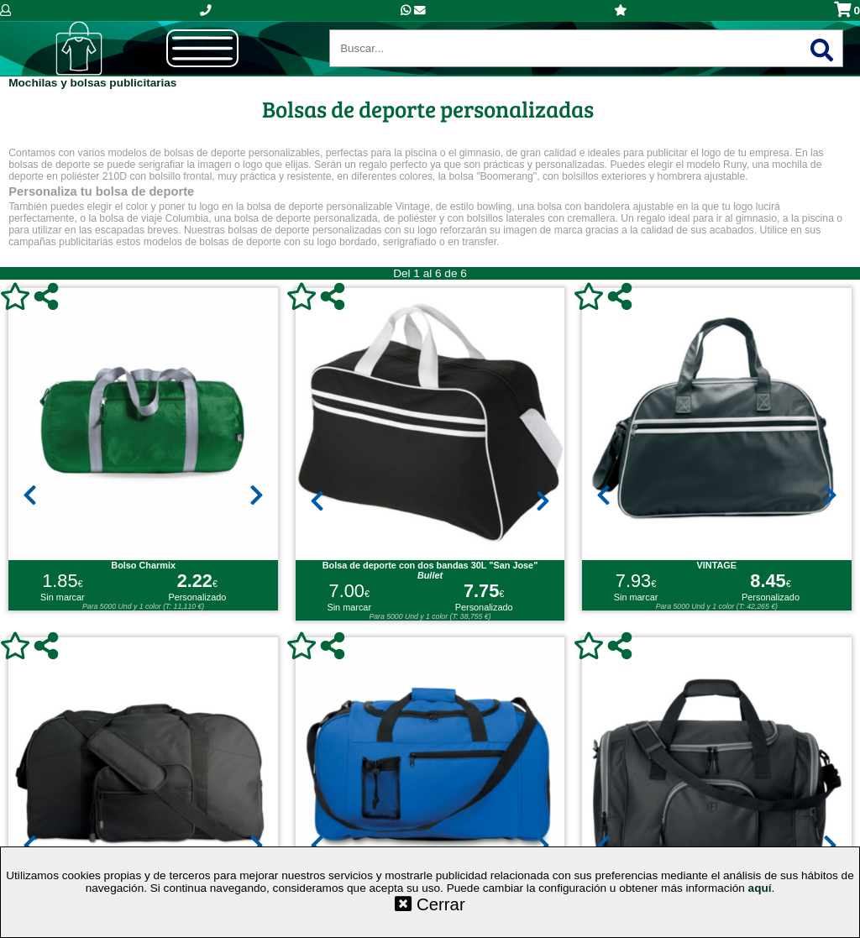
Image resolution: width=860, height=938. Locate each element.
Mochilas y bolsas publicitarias (92, 82)
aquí (760, 888)
